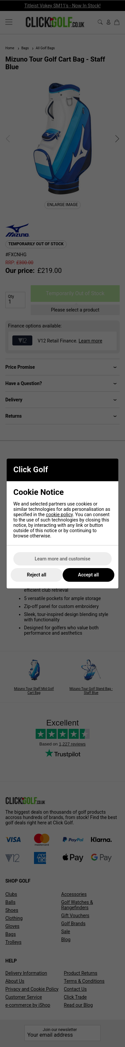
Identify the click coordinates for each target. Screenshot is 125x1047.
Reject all (36, 574)
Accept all (88, 574)
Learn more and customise (62, 558)
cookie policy (59, 514)
